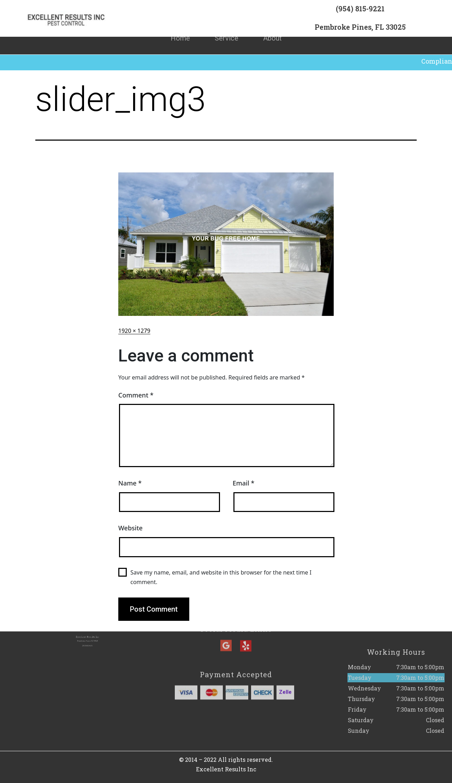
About (272, 29)
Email (244, 483)
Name (130, 483)
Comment (136, 395)
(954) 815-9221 (360, 12)
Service (226, 29)
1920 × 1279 (134, 331)
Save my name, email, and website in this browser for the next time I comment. (220, 577)
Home (180, 29)
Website (130, 528)
